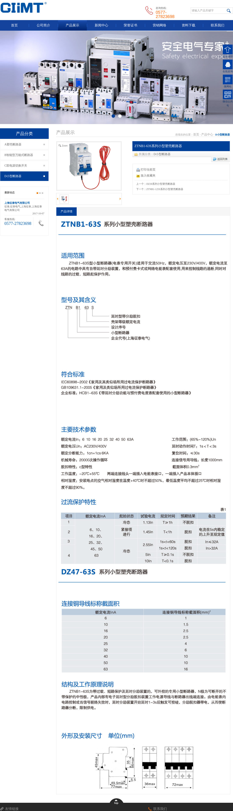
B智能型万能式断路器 (24, 155)
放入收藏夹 (145, 175)
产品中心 (207, 134)
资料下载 (188, 25)
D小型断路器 (24, 176)
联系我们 (217, 25)
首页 (14, 25)
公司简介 (43, 25)
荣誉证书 (130, 25)
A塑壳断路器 (24, 144)
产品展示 (72, 25)
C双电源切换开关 (24, 165)
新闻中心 (101, 25)
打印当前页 (145, 169)
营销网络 (159, 25)
